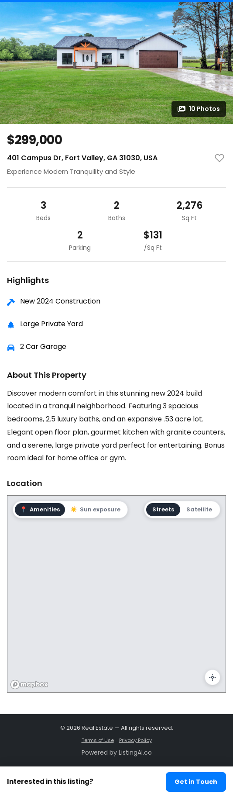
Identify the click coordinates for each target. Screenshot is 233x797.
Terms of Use (98, 740)
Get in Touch (196, 781)
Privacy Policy (135, 740)
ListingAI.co (135, 752)
